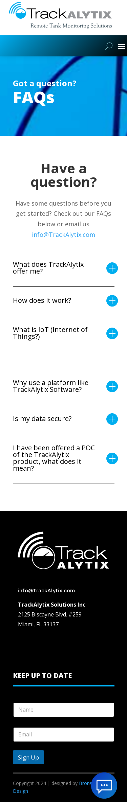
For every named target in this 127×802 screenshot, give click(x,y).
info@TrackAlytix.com (63, 234)
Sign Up (28, 757)
